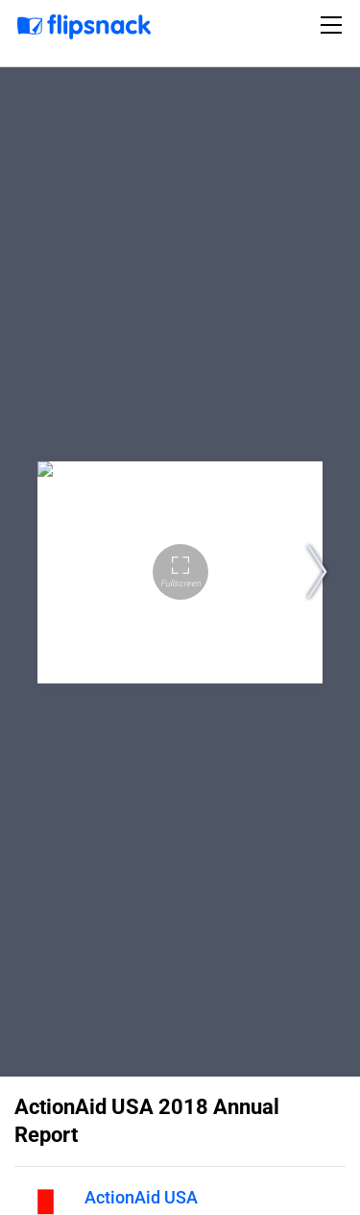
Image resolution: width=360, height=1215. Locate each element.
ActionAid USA (141, 1197)
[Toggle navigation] (334, 25)
